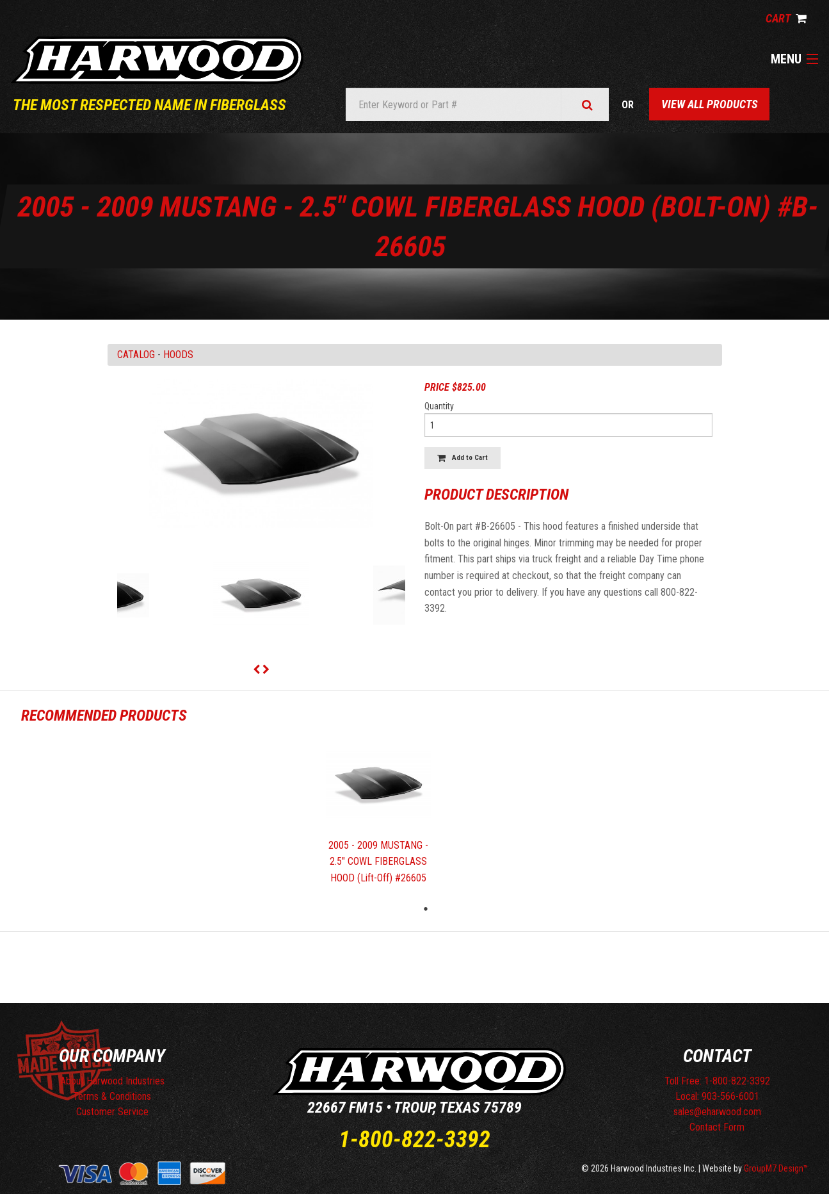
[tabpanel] (378, 815)
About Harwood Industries (112, 1081)
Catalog (136, 354)
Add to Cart (462, 458)
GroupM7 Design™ (776, 1168)
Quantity (439, 406)
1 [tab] (425, 909)
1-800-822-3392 (414, 1139)
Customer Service (112, 1112)
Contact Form (716, 1127)
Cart (786, 18)
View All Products (709, 104)
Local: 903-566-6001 (717, 1096)
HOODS (178, 354)
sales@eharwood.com (717, 1112)
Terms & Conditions (112, 1096)
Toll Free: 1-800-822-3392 (717, 1081)
